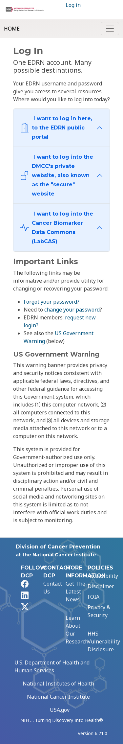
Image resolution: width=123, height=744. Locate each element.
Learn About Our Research (77, 629)
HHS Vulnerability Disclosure (104, 641)
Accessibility (103, 575)
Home (12, 28)
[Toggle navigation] (110, 28)
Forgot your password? (51, 301)
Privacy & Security (99, 611)
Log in (73, 5)
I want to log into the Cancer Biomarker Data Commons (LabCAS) (56, 227)
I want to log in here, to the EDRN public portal (56, 127)
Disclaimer (101, 586)
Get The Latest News (75, 591)
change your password (72, 309)
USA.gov (60, 709)
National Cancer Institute (58, 696)
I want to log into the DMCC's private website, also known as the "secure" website (56, 175)
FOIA (93, 596)
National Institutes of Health (58, 683)
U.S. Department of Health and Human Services (52, 666)
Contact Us (52, 587)
